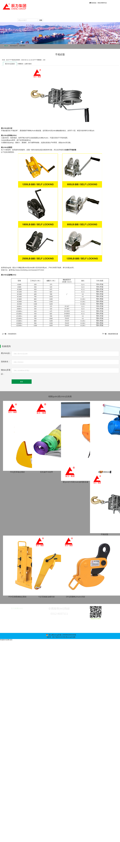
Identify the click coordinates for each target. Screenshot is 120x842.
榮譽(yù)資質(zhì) (102, 15)
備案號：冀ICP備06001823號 (56, 637)
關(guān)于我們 (26, 15)
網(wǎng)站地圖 (70, 637)
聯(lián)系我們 (8, 19)
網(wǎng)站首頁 (9, 15)
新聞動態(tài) (58, 15)
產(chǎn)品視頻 (84, 15)
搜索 (40, 20)
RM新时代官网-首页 (6, 640)
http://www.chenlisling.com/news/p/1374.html (28, 270)
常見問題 (70, 15)
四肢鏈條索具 (12, 334)
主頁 (7, 45)
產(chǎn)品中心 (42, 15)
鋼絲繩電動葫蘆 (113, 334)
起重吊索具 (22, 45)
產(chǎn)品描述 (10, 64)
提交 (21, 381)
